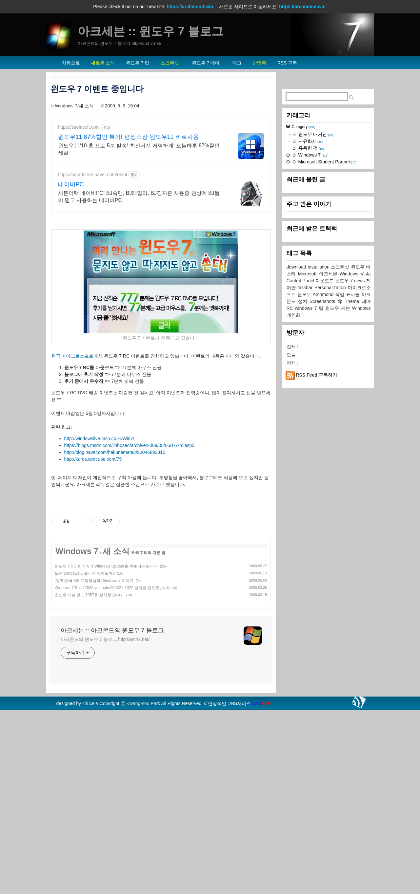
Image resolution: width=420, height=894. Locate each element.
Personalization (331, 287)
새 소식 (116, 551)
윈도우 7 (344, 280)
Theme (353, 301)
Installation (319, 267)
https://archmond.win (190, 6)
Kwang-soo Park (143, 703)
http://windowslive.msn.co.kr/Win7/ (99, 438)
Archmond (324, 294)
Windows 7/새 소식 (74, 105)
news (360, 280)
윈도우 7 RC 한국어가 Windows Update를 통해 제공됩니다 (106, 566)
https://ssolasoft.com (79, 127)
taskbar (305, 287)
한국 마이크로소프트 (72, 356)
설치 (304, 301)
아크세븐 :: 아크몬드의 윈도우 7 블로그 (112, 630)
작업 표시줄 (348, 294)
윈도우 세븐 (338, 308)
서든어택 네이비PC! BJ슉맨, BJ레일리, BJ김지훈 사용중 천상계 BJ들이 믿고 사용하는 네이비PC (139, 196)
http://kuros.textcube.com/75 (93, 459)
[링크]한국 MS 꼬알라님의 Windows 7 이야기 (94, 580)
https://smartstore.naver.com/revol (92, 174)
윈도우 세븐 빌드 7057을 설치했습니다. (89, 595)
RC (291, 308)
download (297, 267)
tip (341, 301)
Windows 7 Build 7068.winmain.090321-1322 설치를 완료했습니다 (113, 588)
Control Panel (301, 280)
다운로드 (325, 280)
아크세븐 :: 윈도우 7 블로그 (150, 31)
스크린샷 (341, 267)
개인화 (293, 315)
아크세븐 (329, 273)
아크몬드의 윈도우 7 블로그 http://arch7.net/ (105, 639)
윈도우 (305, 294)
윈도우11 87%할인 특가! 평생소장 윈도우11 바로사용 (128, 137)
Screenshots (323, 301)
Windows (361, 308)
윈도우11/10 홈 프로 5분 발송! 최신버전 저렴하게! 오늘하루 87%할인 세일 (139, 149)
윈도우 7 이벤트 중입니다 (97, 88)
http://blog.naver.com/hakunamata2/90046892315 (114, 452)
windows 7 (307, 308)
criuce (88, 703)
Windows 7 (76, 551)
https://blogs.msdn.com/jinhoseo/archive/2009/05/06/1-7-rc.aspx (129, 445)
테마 (366, 301)
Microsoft (308, 273)
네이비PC (71, 184)
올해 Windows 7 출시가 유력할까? (85, 573)
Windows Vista (355, 273)
